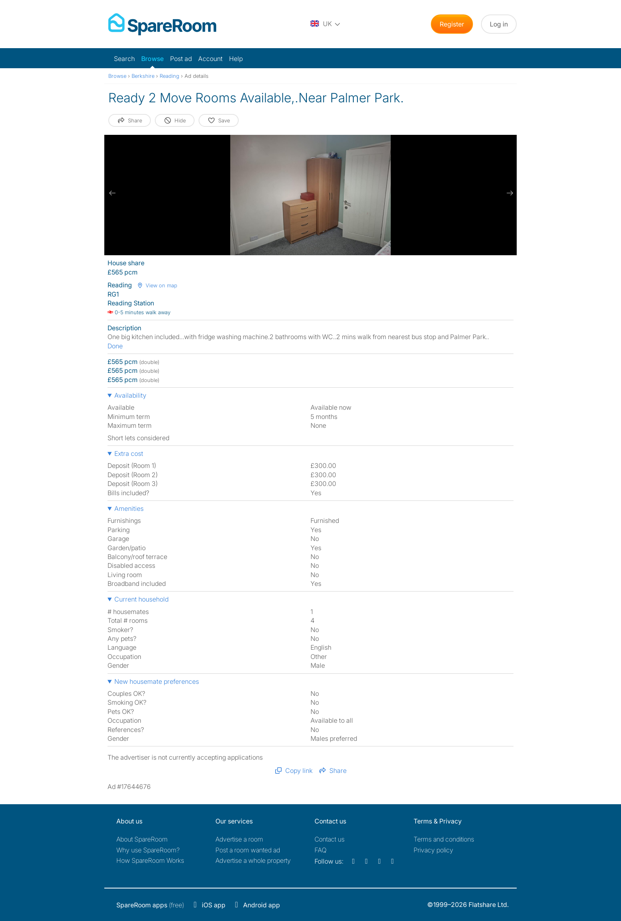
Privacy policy (433, 850)
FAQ (321, 850)
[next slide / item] (509, 193)
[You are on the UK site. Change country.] (326, 24)
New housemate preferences (156, 681)
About (142, 839)
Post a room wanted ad (247, 850)
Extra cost (128, 453)
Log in (499, 24)
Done (115, 346)
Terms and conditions (444, 839)
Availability (130, 395)
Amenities (129, 508)
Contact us (330, 839)
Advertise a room (239, 839)
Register (452, 24)
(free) (150, 905)
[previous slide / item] (112, 193)
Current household (141, 599)
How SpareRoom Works (150, 860)
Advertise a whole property (253, 860)
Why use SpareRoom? (148, 850)
